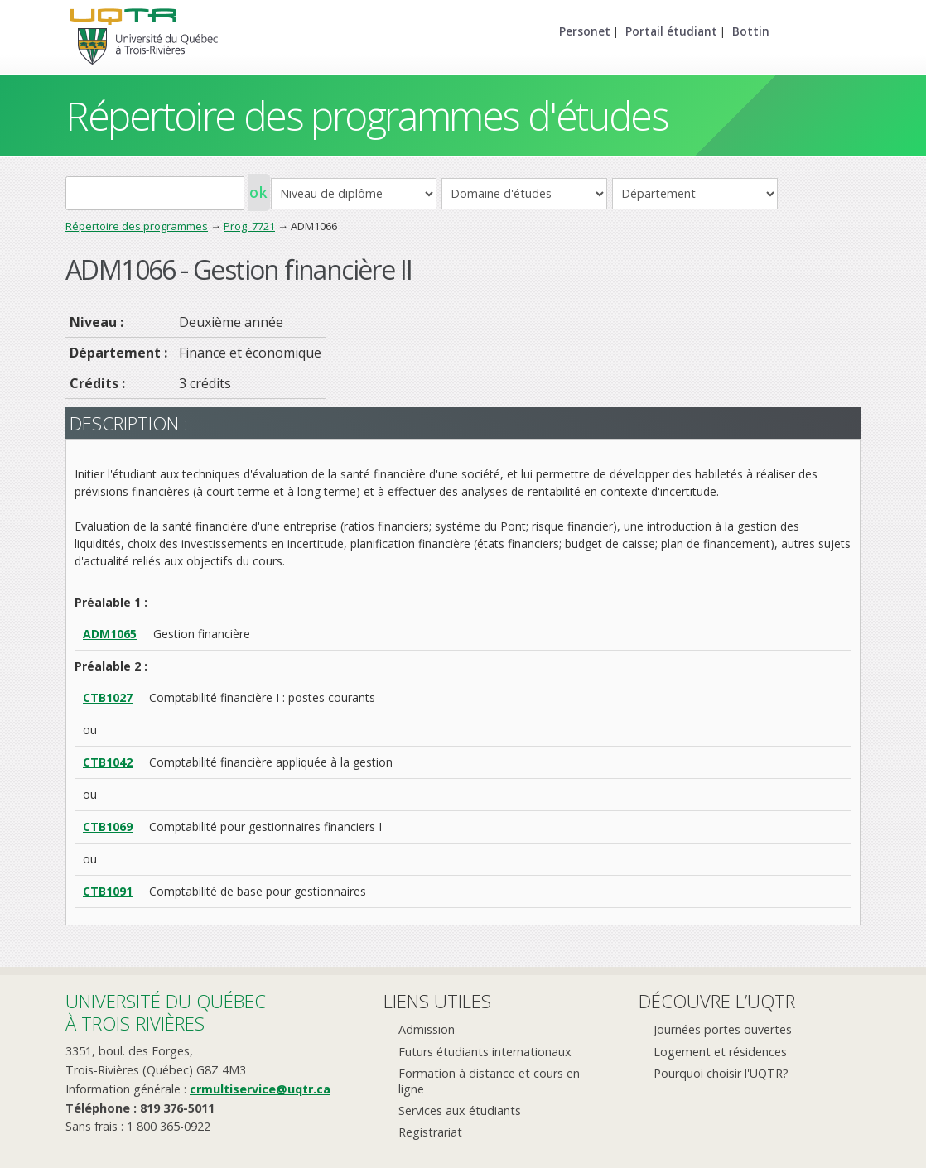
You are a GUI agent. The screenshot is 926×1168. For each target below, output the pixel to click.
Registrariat (430, 1132)
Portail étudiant (671, 31)
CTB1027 (108, 697)
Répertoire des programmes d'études (366, 115)
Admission (426, 1029)
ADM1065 (110, 634)
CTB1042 (108, 762)
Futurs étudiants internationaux (485, 1052)
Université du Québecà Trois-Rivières (165, 1012)
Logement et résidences (720, 1052)
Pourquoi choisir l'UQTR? (721, 1073)
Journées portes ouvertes (723, 1029)
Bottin (750, 31)
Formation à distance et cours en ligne (489, 1081)
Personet (584, 31)
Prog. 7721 (249, 226)
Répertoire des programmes (136, 226)
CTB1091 (108, 891)
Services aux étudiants (459, 1110)
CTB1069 (108, 826)
